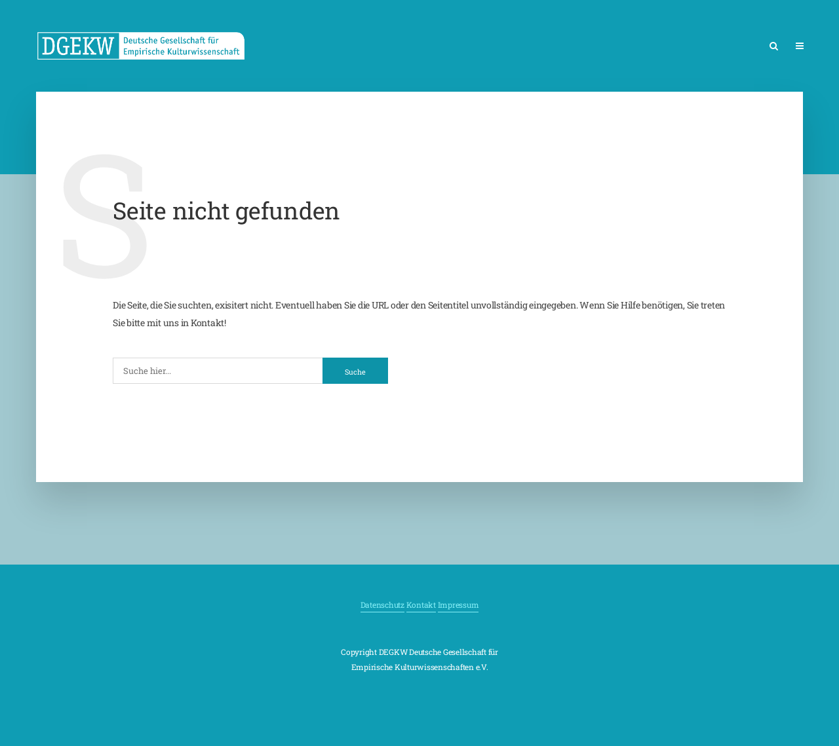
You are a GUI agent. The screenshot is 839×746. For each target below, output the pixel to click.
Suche (355, 372)
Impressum (458, 604)
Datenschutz (382, 604)
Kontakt (421, 604)
